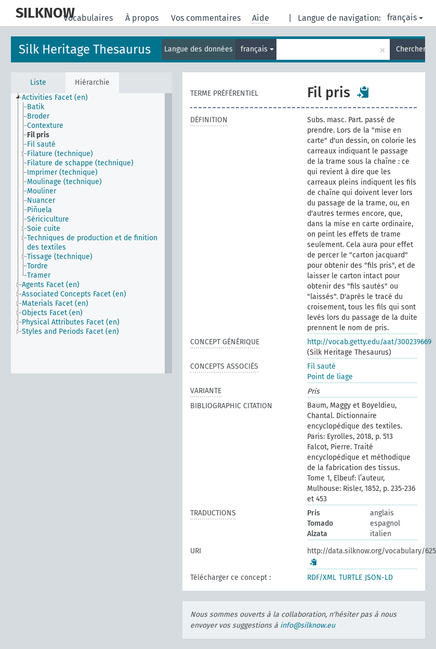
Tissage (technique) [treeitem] (60, 256)
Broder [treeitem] (38, 116)
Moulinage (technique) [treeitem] (64, 181)
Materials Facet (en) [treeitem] (55, 303)
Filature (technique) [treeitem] (60, 153)
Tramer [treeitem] (38, 275)
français (405, 17)
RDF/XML (321, 577)
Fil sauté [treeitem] (41, 144)
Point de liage (330, 376)
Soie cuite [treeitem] (43, 228)
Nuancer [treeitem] (41, 200)
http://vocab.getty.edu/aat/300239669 (369, 342)
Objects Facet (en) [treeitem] (52, 312)
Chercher (410, 49)
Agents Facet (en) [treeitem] (51, 284)
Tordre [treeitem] (37, 266)
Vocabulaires (89, 18)
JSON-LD (379, 577)
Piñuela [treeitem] (39, 209)
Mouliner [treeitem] (41, 191)
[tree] (91, 233)
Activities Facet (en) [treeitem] (55, 97)
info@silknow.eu (307, 625)
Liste (38, 82)
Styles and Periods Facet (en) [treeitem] (70, 331)
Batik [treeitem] (35, 106)
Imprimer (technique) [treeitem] (62, 172)
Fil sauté (321, 366)
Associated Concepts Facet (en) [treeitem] (74, 294)
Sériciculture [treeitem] (48, 219)
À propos (143, 18)
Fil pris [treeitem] (38, 135)
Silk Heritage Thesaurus (85, 49)
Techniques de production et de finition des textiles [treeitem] (92, 242)
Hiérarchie (92, 82)
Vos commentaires (207, 18)
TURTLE (350, 577)
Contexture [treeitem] (45, 125)
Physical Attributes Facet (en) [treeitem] (71, 322)
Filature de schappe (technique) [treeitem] (80, 163)
